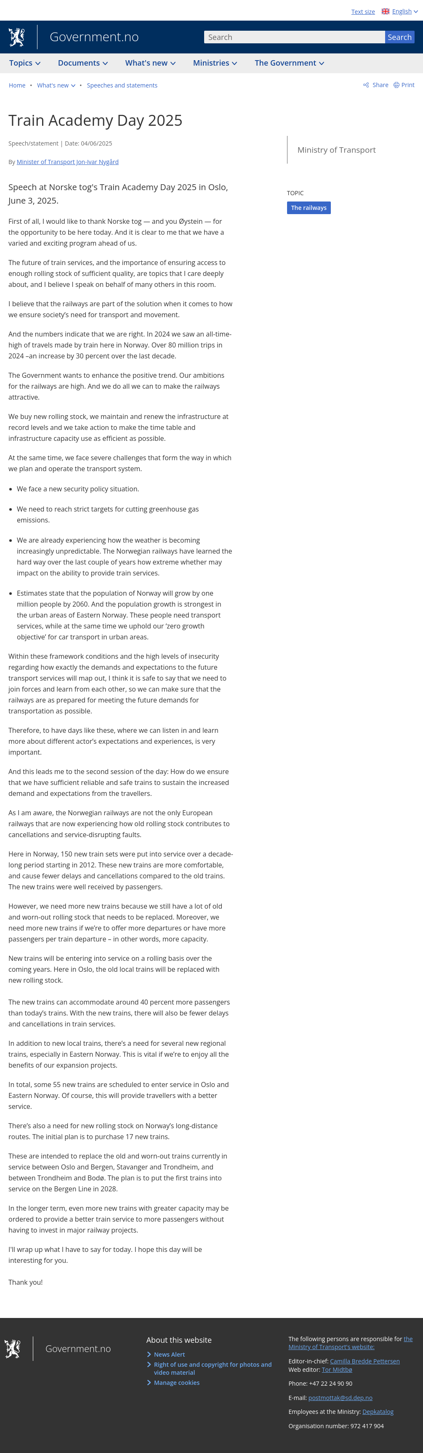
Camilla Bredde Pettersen (365, 1361)
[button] (56, 85)
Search (400, 37)
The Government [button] (286, 63)
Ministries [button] (212, 63)
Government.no (88, 37)
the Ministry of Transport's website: (350, 1343)
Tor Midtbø (337, 1369)
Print (408, 85)
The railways (309, 208)
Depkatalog (378, 1412)
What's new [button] (147, 63)
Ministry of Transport (337, 149)
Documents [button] (80, 63)
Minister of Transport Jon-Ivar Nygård (68, 162)
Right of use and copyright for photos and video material (213, 1368)
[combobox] (294, 37)
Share (379, 85)
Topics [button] (22, 63)
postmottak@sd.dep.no (340, 1398)
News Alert (169, 1354)
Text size (363, 12)
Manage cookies (177, 1383)
